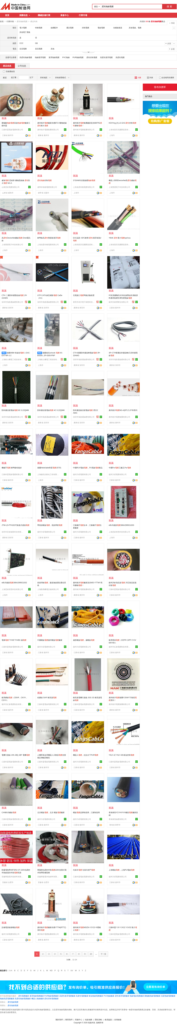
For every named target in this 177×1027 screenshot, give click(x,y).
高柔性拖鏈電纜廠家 (23, 998)
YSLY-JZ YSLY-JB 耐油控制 (121, 755)
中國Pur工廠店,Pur (120, 468)
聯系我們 (68, 1019)
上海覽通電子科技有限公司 (119, 187)
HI (34, 970)
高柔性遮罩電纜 (106, 57)
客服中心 (78, 1019)
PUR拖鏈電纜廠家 (51, 996)
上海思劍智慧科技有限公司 (119, 532)
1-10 (68, 959)
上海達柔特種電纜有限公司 (83, 187)
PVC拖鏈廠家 (109, 996)
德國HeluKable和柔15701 (49, 468)
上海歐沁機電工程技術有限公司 (13, 359)
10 (91, 954)
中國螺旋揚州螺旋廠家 (49, 640)
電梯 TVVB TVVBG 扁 (14, 640)
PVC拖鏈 (66, 57)
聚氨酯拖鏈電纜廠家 (152, 996)
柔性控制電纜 (91, 57)
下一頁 (103, 954)
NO (51, 970)
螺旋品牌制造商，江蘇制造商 (86, 812)
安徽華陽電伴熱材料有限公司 (13, 877)
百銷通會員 (10, 71)
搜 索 (169, 6)
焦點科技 (91, 1022)
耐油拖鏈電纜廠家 (96, 996)
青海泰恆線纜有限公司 (118, 819)
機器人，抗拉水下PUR (85, 755)
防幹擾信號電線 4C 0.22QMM (51, 410)
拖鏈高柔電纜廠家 (7, 998)
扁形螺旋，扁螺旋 (83, 640)
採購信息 (24, 15)
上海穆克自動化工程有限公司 (48, 474)
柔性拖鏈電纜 (13, 1002)
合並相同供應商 (166, 77)
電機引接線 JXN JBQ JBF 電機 (16, 755)
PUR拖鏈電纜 (78, 57)
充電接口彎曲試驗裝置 (83, 295)
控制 (44, 180)
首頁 (7, 15)
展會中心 (64, 15)
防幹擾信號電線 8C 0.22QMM (15, 410)
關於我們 (59, 1019)
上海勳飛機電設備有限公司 (48, 589)
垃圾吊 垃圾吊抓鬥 (84, 870)
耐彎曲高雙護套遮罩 (49, 238)
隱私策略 (98, 1019)
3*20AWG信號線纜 (84, 180)
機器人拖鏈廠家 (37, 998)
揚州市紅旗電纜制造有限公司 (120, 647)
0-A (10, 970)
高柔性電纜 (120, 57)
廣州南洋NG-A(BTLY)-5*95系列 (123, 410)
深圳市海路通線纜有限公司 (12, 302)
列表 (150, 77)
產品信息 (7, 65)
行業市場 (83, 15)
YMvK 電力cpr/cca (119, 238)
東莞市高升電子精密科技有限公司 (84, 302)
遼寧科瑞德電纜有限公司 (47, 187)
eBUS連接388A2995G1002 (14, 582)
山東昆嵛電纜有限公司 (10, 187)
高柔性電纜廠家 (82, 996)
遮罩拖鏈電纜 (54, 57)
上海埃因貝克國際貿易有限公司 (120, 130)
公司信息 (22, 65)
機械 (4, 353)
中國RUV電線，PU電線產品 (87, 468)
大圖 (138, 77)
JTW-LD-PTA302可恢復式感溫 (15, 525)
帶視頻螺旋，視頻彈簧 (49, 525)
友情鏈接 (117, 1019)
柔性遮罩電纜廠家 (122, 996)
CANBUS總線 (9, 812)
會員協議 (108, 1019)
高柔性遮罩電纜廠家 (67, 996)
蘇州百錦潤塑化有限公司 (118, 302)
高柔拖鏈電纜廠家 (168, 996)
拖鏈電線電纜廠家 (137, 996)
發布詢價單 (160, 87)
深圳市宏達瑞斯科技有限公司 (13, 532)
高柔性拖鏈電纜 (25, 57)
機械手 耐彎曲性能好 (12, 468)
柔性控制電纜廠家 (51, 998)
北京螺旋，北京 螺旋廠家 (51, 812)
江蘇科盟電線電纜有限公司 (12, 130)
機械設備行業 (44, 15)
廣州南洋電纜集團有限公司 (48, 130)
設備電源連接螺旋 (10, 927)
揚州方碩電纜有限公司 (82, 474)
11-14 (74, 959)
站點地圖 (88, 1019)
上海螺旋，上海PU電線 (121, 870)
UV (72, 970)
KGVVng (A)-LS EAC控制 (122, 123)
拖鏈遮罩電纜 (40, 57)
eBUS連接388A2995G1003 (121, 525)
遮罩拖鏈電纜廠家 (37, 996)
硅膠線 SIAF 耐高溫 (47, 697)
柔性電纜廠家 (23, 996)
